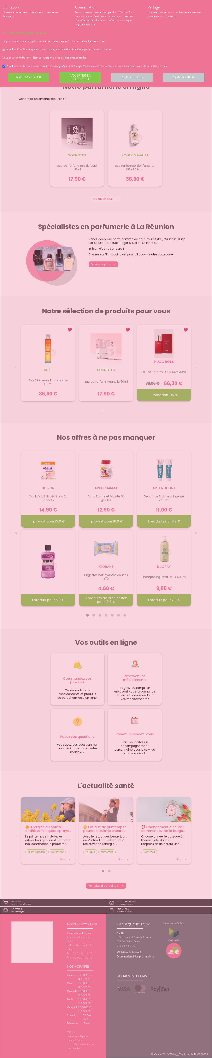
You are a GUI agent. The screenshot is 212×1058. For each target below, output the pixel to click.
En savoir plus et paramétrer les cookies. (24, 33)
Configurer (183, 77)
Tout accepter (28, 77)
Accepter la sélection (80, 77)
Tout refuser (132, 77)
